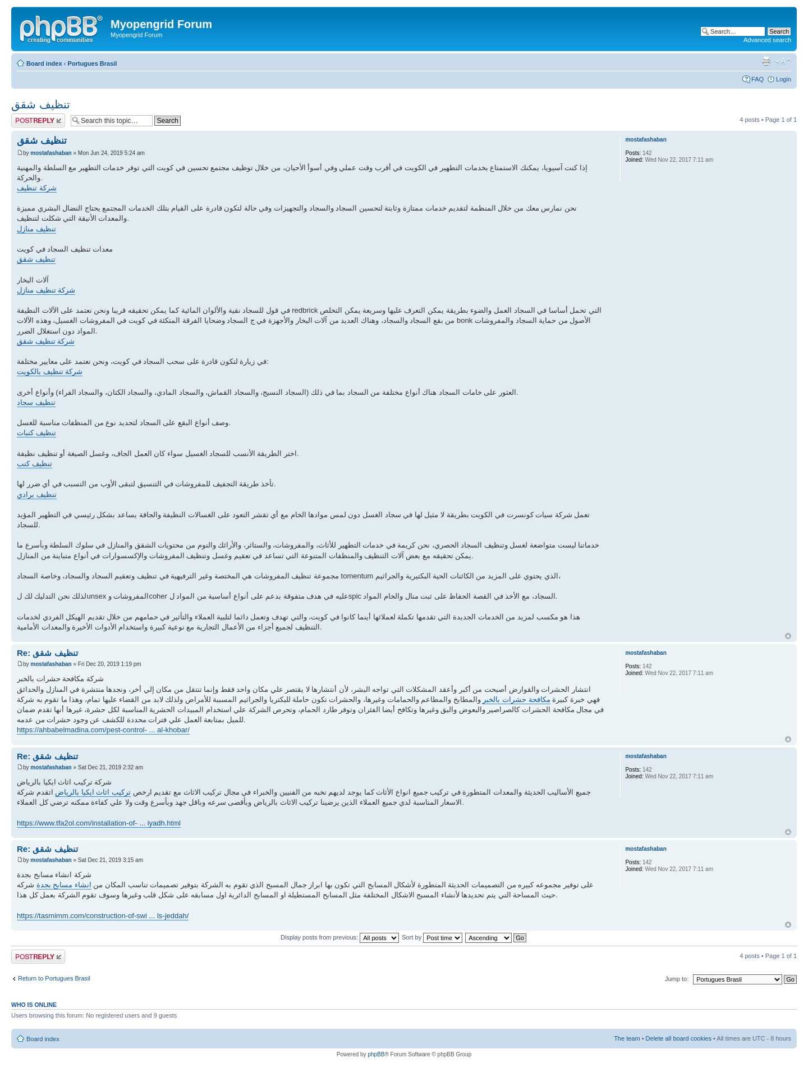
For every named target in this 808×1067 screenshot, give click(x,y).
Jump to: (676, 978)
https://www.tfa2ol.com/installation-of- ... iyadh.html (99, 823)
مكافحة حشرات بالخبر (516, 699)
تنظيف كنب (34, 463)
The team (627, 1038)
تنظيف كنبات (36, 432)
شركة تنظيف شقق (46, 341)
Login (783, 79)
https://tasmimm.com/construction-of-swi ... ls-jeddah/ (103, 915)
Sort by (432, 937)
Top (788, 636)
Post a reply (38, 120)
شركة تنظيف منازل (46, 290)
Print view (766, 61)
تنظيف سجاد (36, 402)
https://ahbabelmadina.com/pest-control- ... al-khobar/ (103, 730)
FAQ (757, 79)
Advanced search (767, 40)
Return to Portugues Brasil (54, 978)
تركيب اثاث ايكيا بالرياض (93, 792)
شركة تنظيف (37, 188)
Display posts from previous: (340, 937)
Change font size (783, 61)
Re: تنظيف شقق (47, 653)
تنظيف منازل (36, 229)
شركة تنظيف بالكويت (49, 371)
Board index (44, 63)
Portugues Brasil (92, 63)
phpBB (376, 1054)
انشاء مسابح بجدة (63, 885)
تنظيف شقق (40, 104)
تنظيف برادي (37, 494)
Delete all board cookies (678, 1038)
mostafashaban (50, 153)
